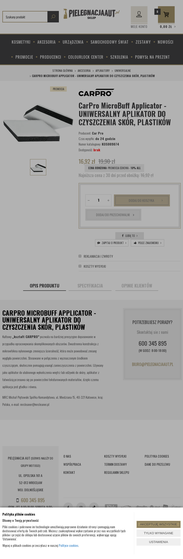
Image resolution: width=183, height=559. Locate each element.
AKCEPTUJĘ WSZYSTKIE (158, 524)
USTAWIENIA (158, 542)
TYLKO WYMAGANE (158, 533)
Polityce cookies (68, 545)
